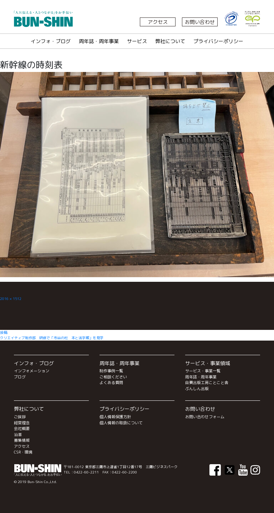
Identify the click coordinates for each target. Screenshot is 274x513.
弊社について (170, 41)
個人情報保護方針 (115, 417)
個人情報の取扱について (121, 423)
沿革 (18, 434)
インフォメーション (31, 371)
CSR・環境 (23, 452)
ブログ (20, 377)
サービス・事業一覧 (202, 371)
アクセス (158, 22)
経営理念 (22, 423)
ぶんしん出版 (197, 389)
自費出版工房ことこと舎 (206, 382)
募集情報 (22, 440)
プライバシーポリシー (218, 41)
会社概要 (22, 428)
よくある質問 (111, 382)
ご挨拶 (20, 417)
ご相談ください (113, 377)
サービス (137, 41)
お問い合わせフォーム (204, 417)
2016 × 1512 (10, 298)
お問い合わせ (200, 22)
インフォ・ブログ (51, 41)
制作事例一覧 (111, 371)
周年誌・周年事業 (99, 41)
